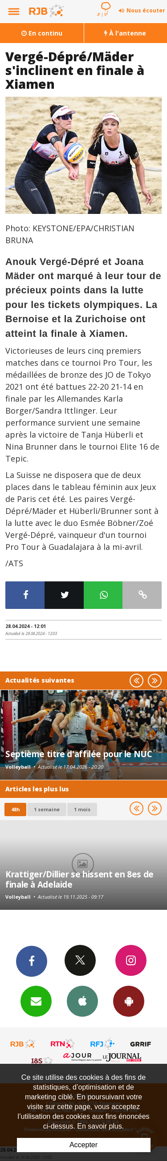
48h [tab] (15, 809)
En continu (41, 33)
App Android (128, 1001)
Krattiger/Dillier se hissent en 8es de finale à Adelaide (79, 879)
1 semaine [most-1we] (47, 809)
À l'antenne (125, 33)
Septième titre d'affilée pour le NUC (78, 753)
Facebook (31, 961)
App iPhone (82, 1001)
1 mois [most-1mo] (82, 809)
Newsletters (36, 1001)
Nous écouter (145, 10)
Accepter (83, 1145)
